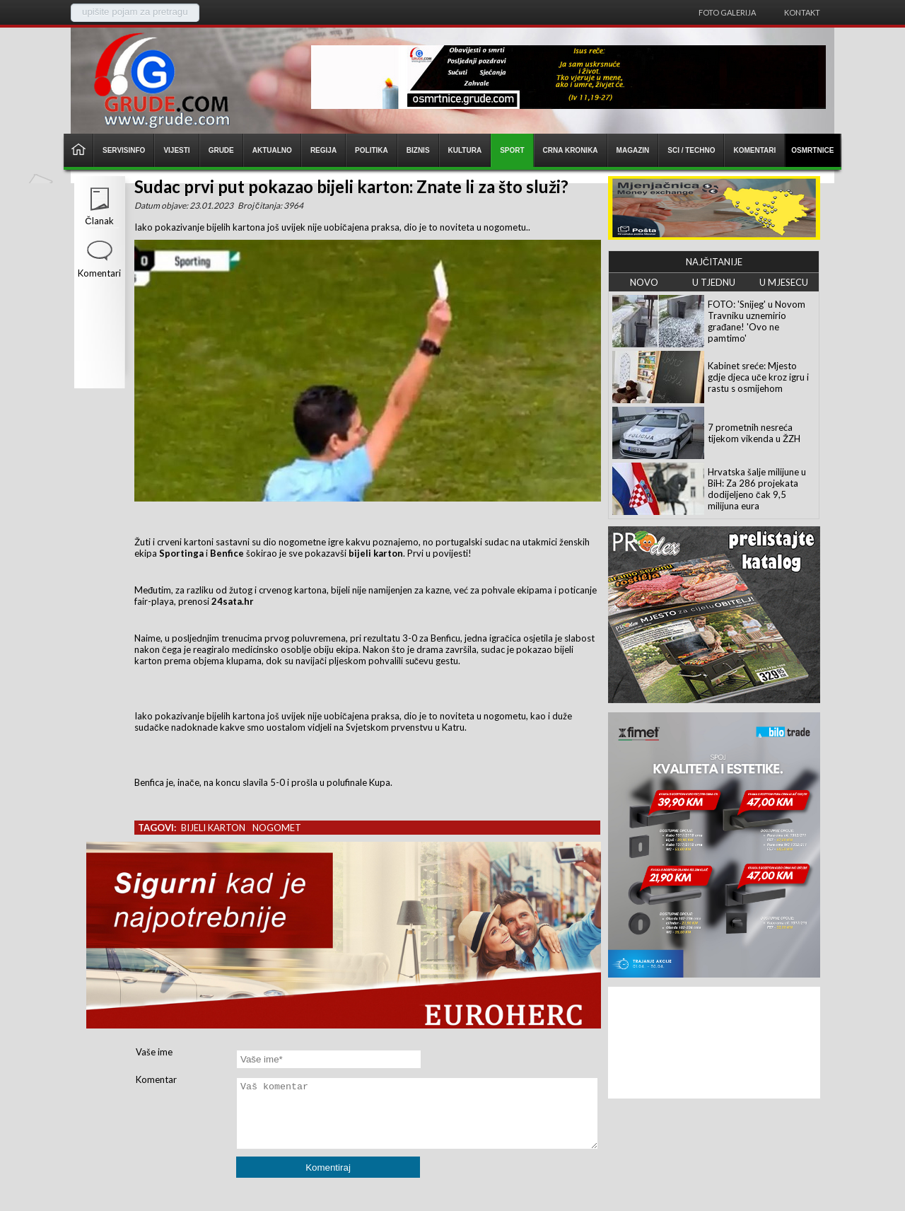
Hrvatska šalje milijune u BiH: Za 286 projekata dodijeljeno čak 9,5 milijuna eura (757, 488)
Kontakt (802, 12)
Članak (99, 220)
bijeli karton (213, 827)
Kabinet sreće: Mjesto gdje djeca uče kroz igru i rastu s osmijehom (758, 377)
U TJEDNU (713, 282)
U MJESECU (783, 282)
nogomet (276, 827)
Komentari (99, 273)
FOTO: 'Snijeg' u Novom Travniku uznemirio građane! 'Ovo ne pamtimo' (756, 321)
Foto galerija (727, 12)
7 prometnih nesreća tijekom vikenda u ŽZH (754, 433)
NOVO (644, 282)
